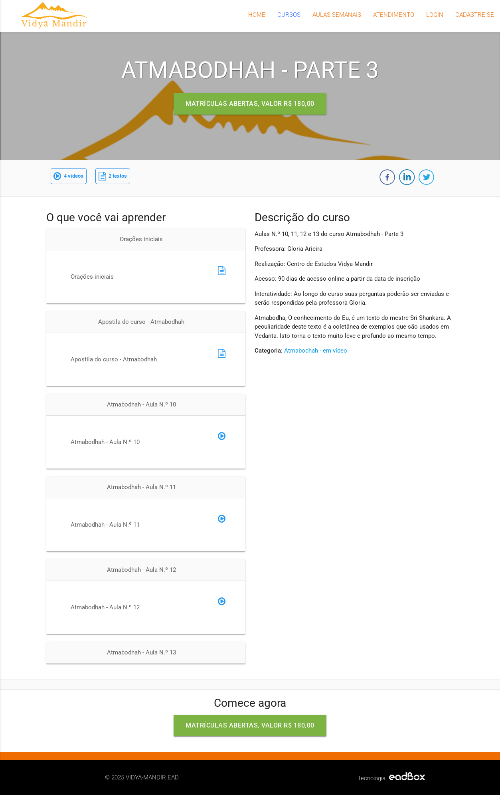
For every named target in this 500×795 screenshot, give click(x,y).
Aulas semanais (336, 14)
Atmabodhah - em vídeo (315, 350)
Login (434, 14)
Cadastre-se (474, 14)
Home (256, 14)
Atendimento (393, 14)
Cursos (288, 14)
